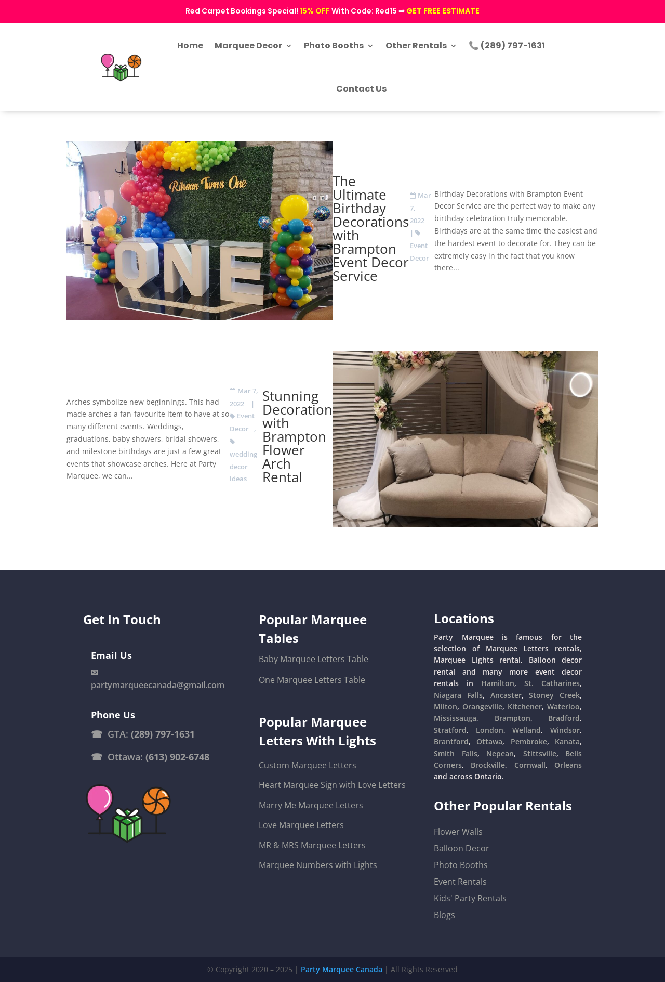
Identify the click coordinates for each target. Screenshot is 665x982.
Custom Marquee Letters (307, 765)
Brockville (488, 765)
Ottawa (489, 741)
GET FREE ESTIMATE (443, 11)
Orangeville (482, 707)
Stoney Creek (554, 695)
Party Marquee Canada (341, 969)
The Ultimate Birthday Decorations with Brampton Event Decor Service (370, 228)
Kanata (567, 741)
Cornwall (530, 765)
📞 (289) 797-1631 (507, 45)
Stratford (450, 730)
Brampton (512, 718)
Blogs (444, 915)
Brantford (451, 741)
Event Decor (419, 252)
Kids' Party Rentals (470, 898)
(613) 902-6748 (177, 757)
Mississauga (455, 718)
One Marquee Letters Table (312, 680)
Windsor (565, 730)
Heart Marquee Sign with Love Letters (332, 785)
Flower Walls (458, 831)
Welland (526, 730)
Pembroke (529, 741)
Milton (445, 707)
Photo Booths (334, 45)
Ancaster (506, 695)
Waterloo (563, 707)
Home (190, 45)
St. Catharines (552, 683)
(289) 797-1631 (163, 734)
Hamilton (497, 683)
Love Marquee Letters (301, 825)
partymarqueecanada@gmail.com (157, 685)
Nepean (500, 753)
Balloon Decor (461, 848)
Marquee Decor (248, 45)
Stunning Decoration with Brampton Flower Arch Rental (297, 436)
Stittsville (539, 753)
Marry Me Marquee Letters (311, 805)
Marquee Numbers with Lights (318, 865)
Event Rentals (460, 881)
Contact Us (361, 89)
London (489, 730)
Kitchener (525, 707)
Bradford (564, 718)
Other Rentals (416, 45)
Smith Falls (455, 753)
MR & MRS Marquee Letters (312, 845)
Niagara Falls (458, 695)
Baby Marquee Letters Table (313, 659)
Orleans (568, 765)
